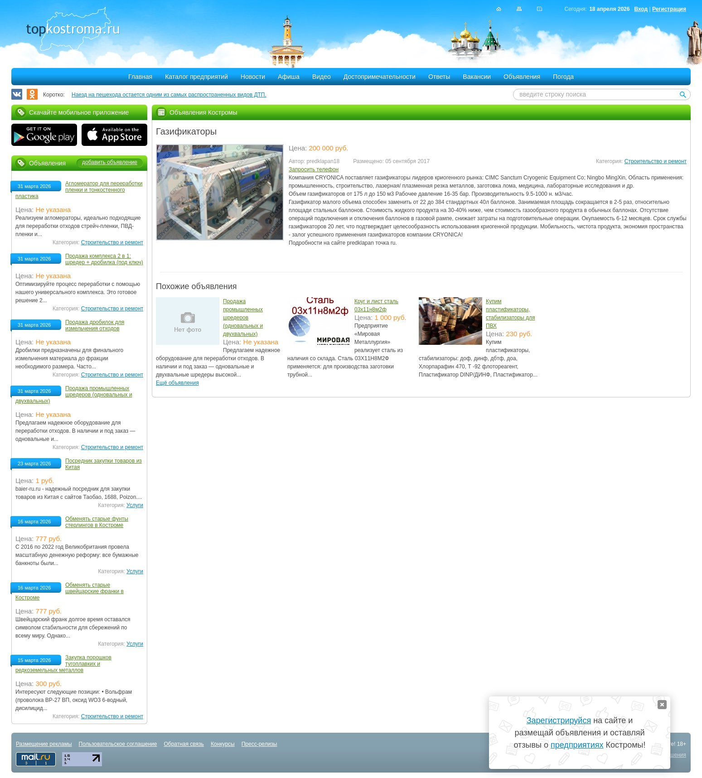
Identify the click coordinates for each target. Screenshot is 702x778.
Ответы (439, 76)
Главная (140, 76)
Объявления (522, 76)
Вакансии (477, 76)
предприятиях (577, 744)
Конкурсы (223, 744)
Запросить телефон (314, 169)
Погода (563, 76)
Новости (253, 76)
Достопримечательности (380, 76)
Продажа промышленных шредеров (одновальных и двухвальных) (243, 317)
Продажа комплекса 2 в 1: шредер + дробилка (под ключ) (104, 259)
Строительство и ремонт (656, 161)
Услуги (134, 505)
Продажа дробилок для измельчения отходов (94, 325)
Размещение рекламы (44, 744)
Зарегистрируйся (559, 720)
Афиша (289, 76)
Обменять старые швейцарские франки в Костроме (69, 591)
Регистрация (669, 9)
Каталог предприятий (196, 76)
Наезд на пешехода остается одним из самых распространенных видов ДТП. (169, 95)
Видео (321, 76)
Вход (641, 9)
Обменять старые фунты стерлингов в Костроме (96, 522)
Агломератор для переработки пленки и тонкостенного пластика (78, 189)
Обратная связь (183, 744)
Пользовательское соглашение (118, 744)
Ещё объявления (177, 383)
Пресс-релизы (259, 744)
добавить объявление (109, 162)
